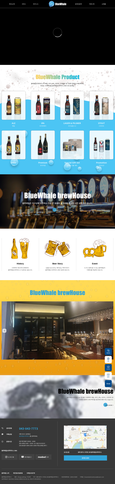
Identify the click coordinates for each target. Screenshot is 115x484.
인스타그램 (9, 457)
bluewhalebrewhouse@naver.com (94, 477)
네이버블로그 (26, 457)
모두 (43, 457)
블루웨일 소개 (5, 473)
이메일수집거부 (31, 473)
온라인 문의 (85, 458)
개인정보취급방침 (18, 473)
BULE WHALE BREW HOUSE (19, 479)
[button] (4, 331)
